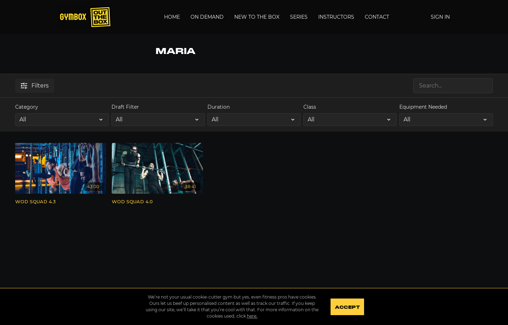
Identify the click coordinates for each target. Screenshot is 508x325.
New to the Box (256, 17)
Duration (218, 107)
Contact (377, 17)
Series (299, 17)
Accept (347, 307)
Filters (35, 85)
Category (26, 107)
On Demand (207, 17)
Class (309, 107)
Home (172, 17)
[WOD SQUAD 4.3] (60, 201)
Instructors (336, 17)
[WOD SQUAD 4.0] (157, 201)
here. (252, 316)
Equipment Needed (423, 107)
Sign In (440, 17)
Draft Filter (125, 107)
